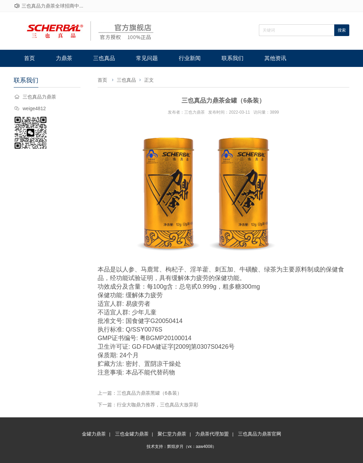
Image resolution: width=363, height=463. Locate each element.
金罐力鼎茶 (94, 434)
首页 (29, 58)
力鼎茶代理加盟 (212, 434)
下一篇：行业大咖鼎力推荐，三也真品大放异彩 (148, 404)
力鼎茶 (64, 58)
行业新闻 (190, 58)
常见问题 (147, 58)
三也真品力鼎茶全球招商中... (52, 6)
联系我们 (232, 58)
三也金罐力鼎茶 (132, 434)
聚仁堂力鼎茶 (172, 434)
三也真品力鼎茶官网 (259, 434)
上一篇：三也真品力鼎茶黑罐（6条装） (140, 393)
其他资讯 (275, 58)
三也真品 (104, 58)
